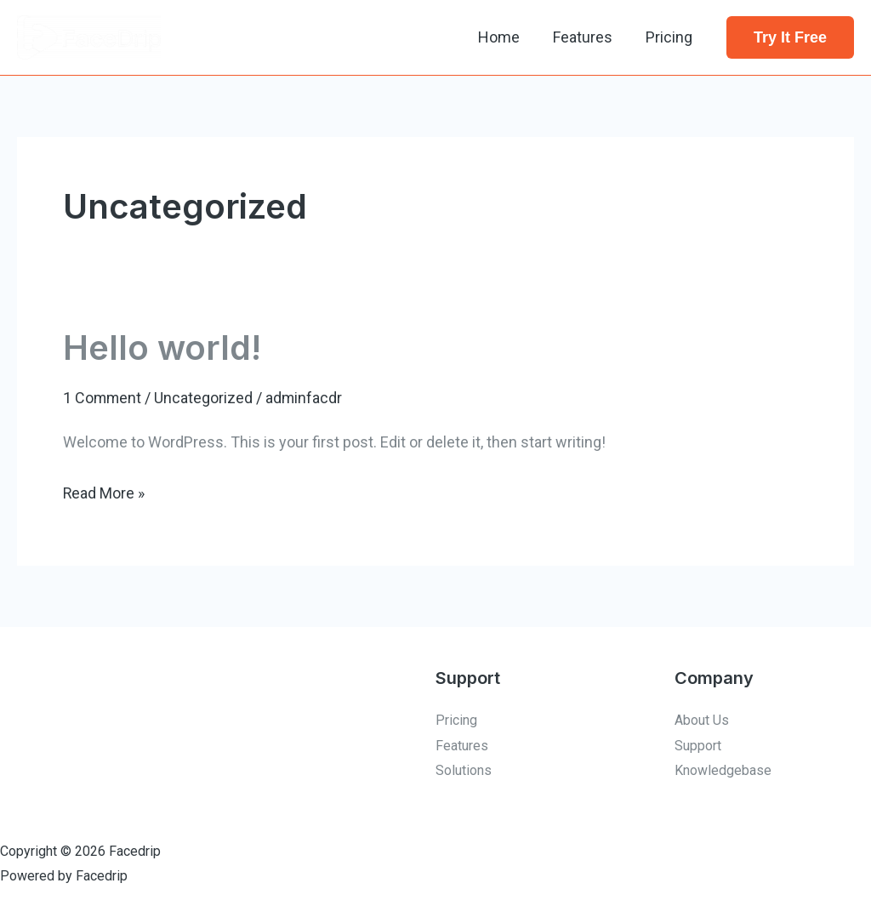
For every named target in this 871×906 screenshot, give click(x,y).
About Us (702, 719)
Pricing (670, 37)
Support (698, 745)
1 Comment (103, 398)
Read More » (104, 490)
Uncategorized (205, 398)
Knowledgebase (723, 770)
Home (506, 37)
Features (587, 37)
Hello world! (162, 347)
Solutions (464, 770)
